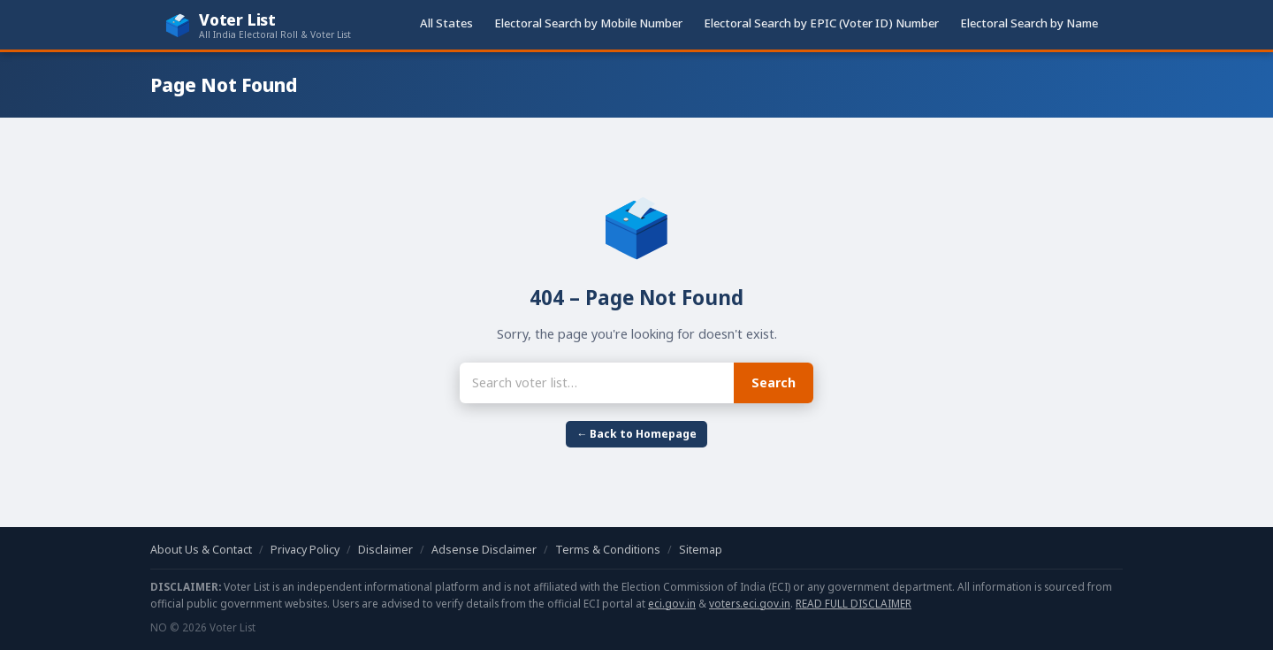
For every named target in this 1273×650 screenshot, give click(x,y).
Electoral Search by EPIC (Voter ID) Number (821, 23)
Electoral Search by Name (1029, 23)
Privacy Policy (305, 549)
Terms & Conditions (607, 549)
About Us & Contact (201, 549)
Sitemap (700, 549)
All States (446, 23)
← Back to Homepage (636, 433)
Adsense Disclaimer (484, 549)
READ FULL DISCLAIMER (853, 603)
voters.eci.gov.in (749, 603)
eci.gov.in (672, 603)
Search (773, 382)
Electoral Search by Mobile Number (588, 23)
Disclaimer (385, 549)
